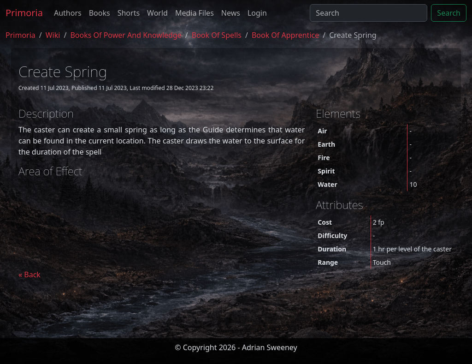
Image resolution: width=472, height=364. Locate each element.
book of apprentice (285, 35)
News (230, 13)
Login (257, 13)
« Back (29, 274)
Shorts (129, 13)
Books (99, 13)
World (157, 13)
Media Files (194, 13)
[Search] (368, 13)
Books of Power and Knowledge (125, 35)
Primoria (24, 12)
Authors (68, 13)
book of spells (217, 35)
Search (448, 13)
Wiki (53, 35)
